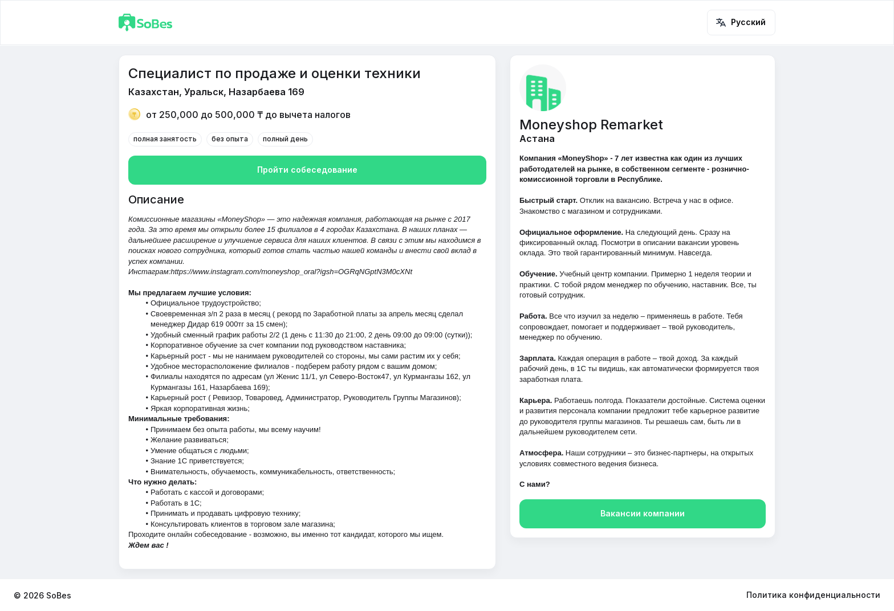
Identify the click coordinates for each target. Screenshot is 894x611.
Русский (741, 22)
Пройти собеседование (307, 170)
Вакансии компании (642, 513)
